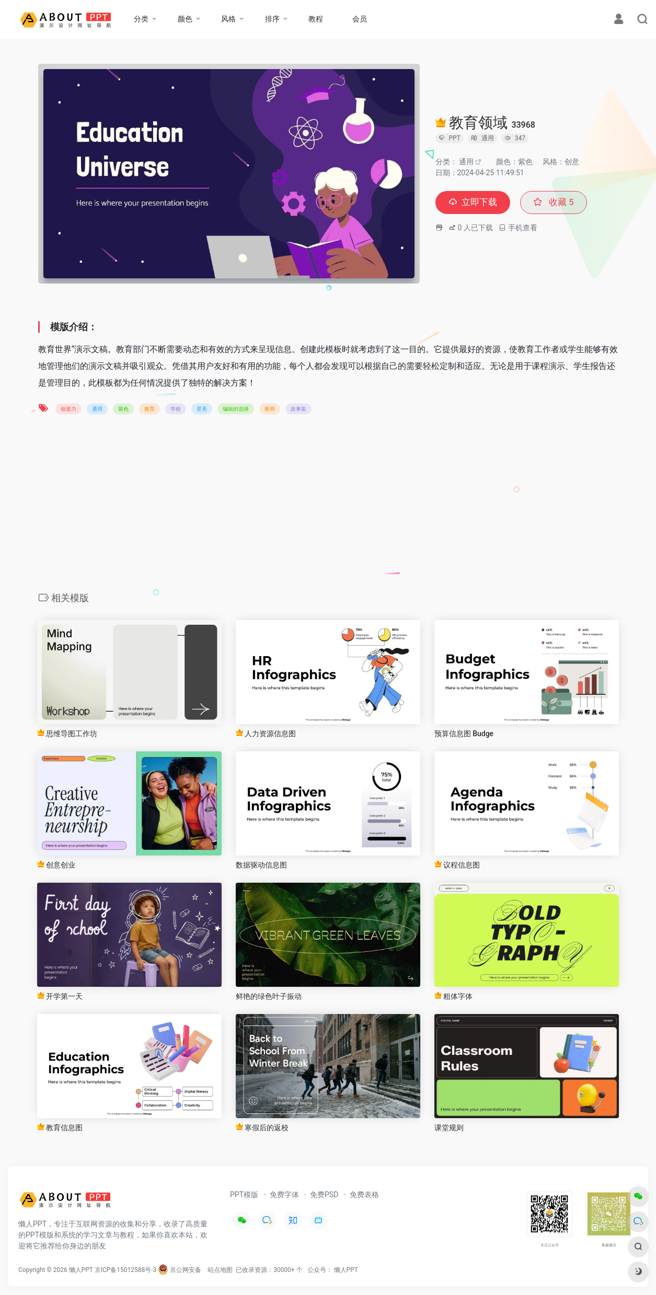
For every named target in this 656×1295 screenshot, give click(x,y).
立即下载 (474, 202)
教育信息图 (60, 1127)
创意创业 (56, 864)
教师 (269, 409)
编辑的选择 (236, 409)
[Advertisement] (328, 506)
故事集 (298, 409)
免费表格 (364, 1194)
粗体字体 (453, 996)
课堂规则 (449, 1127)
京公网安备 (179, 1270)
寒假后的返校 (262, 1127)
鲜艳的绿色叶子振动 (269, 996)
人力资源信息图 (266, 733)
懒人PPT (346, 1270)
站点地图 (220, 1270)
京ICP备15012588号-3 (126, 1270)
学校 (175, 409)
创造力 (68, 409)
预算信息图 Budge (463, 733)
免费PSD (324, 1194)
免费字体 (284, 1194)
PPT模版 (244, 1194)
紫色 (123, 409)
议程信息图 (457, 864)
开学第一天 (60, 996)
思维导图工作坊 (67, 733)
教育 (149, 409)
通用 (466, 161)
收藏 (557, 202)
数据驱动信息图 (261, 865)
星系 (202, 409)
